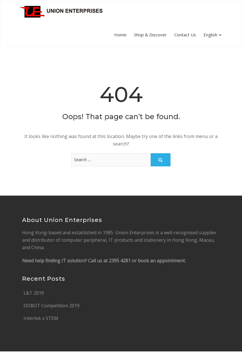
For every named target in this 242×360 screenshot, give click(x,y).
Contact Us (185, 35)
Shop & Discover (150, 35)
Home (120, 35)
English (212, 35)
